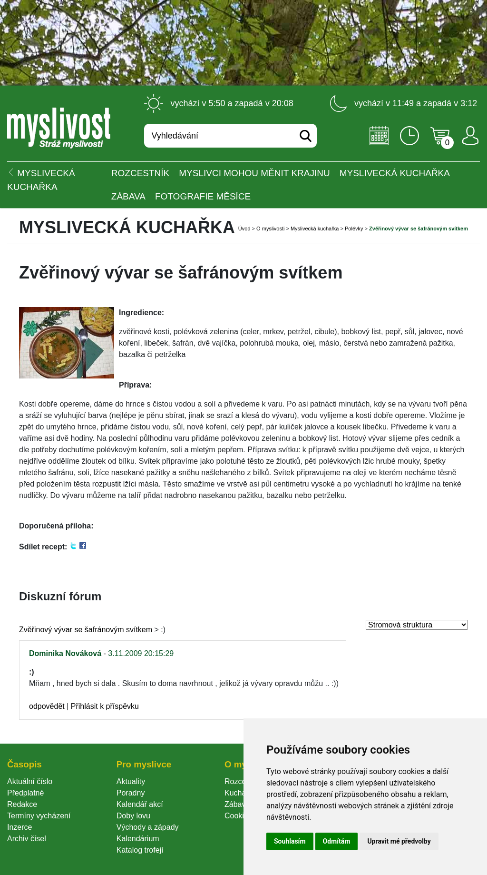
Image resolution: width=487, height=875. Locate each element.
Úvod (244, 228)
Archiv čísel (26, 839)
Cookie (238, 816)
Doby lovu (133, 816)
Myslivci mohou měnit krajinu (254, 173)
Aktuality (131, 781)
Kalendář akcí (140, 804)
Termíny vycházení (38, 816)
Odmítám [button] (337, 841)
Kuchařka (240, 793)
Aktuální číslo (29, 781)
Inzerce (19, 827)
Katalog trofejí (140, 850)
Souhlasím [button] (290, 841)
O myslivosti (270, 228)
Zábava (128, 196)
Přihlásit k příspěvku (105, 706)
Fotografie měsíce (203, 196)
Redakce (22, 804)
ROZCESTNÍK (140, 173)
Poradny (131, 793)
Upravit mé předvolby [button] (398, 841)
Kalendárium (138, 839)
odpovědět (47, 706)
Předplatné (25, 793)
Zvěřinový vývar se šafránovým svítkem (85, 630)
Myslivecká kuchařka (395, 173)
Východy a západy (148, 827)
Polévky (354, 228)
